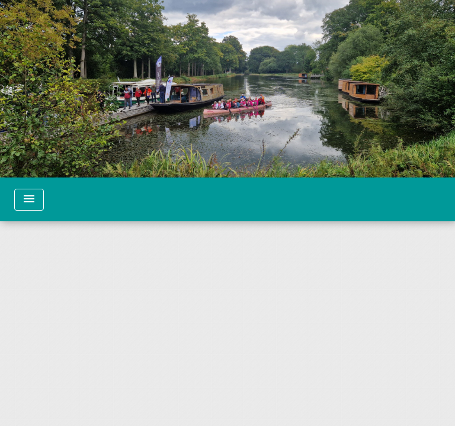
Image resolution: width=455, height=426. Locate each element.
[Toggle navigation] (29, 200)
